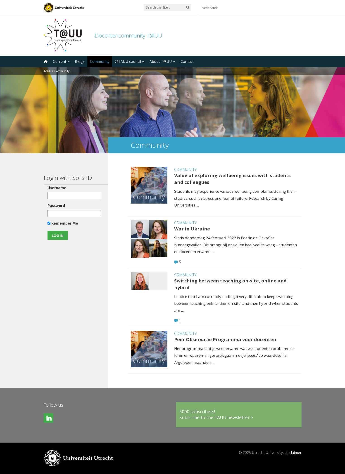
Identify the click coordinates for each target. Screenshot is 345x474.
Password (56, 205)
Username (57, 187)
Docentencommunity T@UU (128, 35)
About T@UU (162, 61)
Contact (187, 61)
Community (99, 61)
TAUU (47, 71)
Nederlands (210, 8)
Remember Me (63, 223)
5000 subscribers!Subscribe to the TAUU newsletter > (216, 414)
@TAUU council (129, 61)
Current (61, 61)
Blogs (80, 61)
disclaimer (293, 452)
